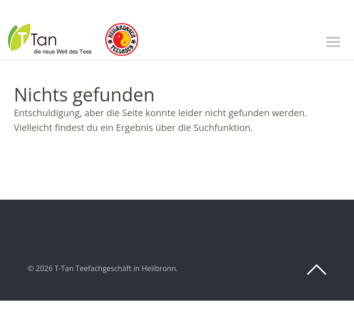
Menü (333, 42)
